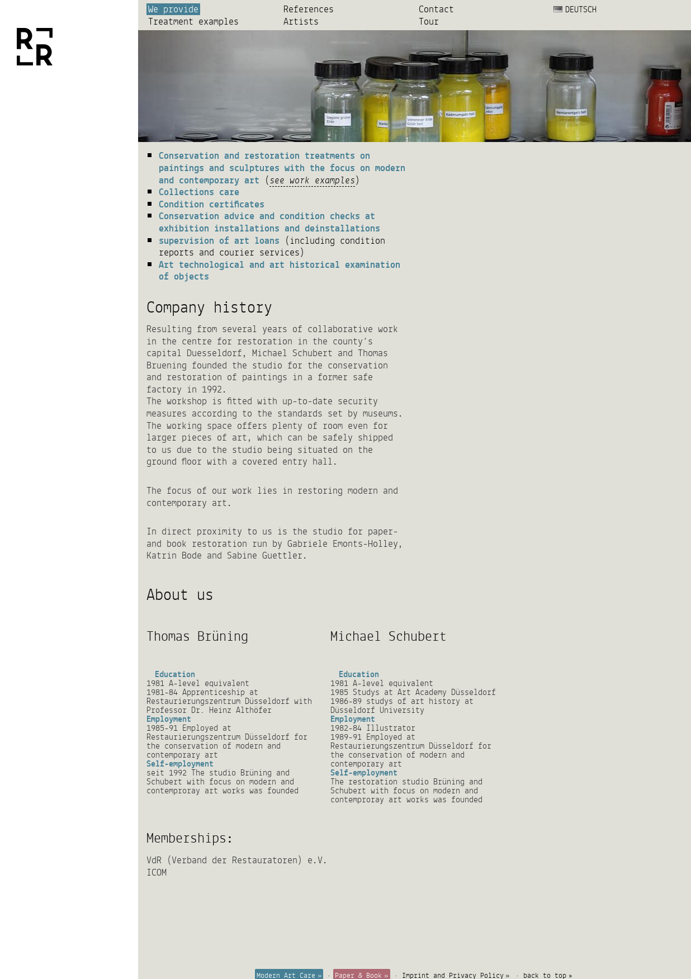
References (308, 9)
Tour (429, 21)
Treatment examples (193, 21)
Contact (436, 9)
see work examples (312, 179)
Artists (301, 21)
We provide (173, 9)
